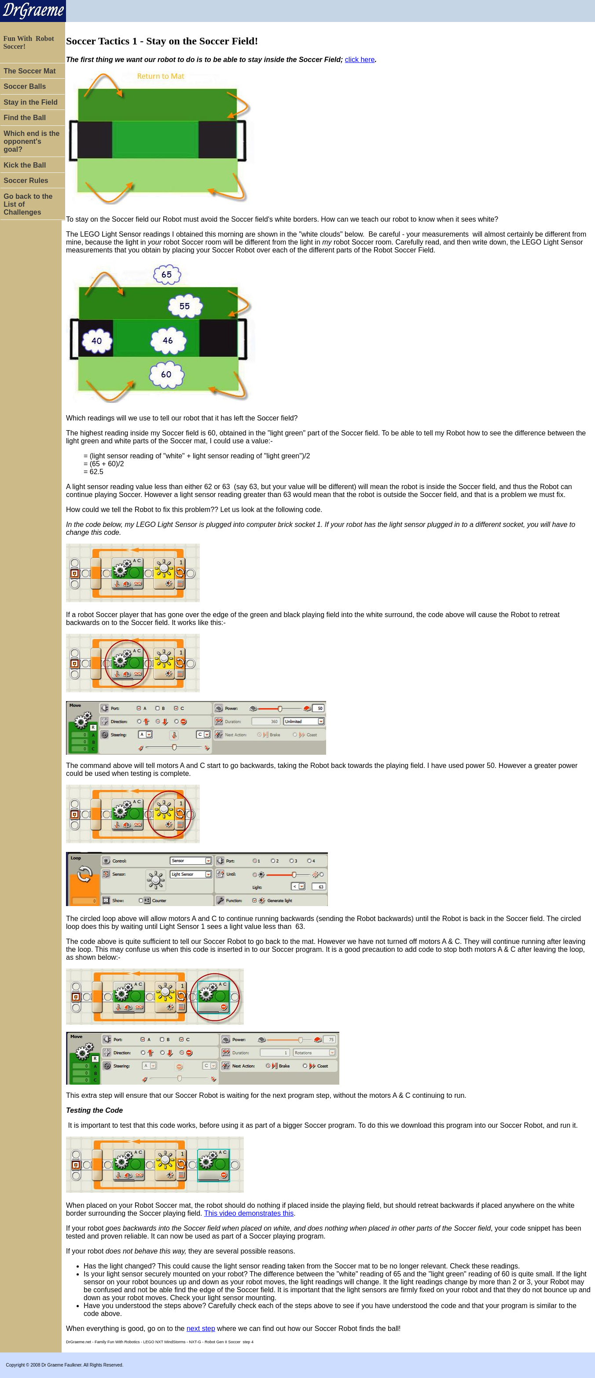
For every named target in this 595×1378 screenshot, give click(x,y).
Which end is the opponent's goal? (31, 141)
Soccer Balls (25, 86)
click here (360, 59)
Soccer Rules (27, 180)
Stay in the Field (31, 102)
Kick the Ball (26, 165)
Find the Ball (25, 117)
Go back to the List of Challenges (28, 204)
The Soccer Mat (29, 71)
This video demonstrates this (249, 1213)
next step (201, 1328)
